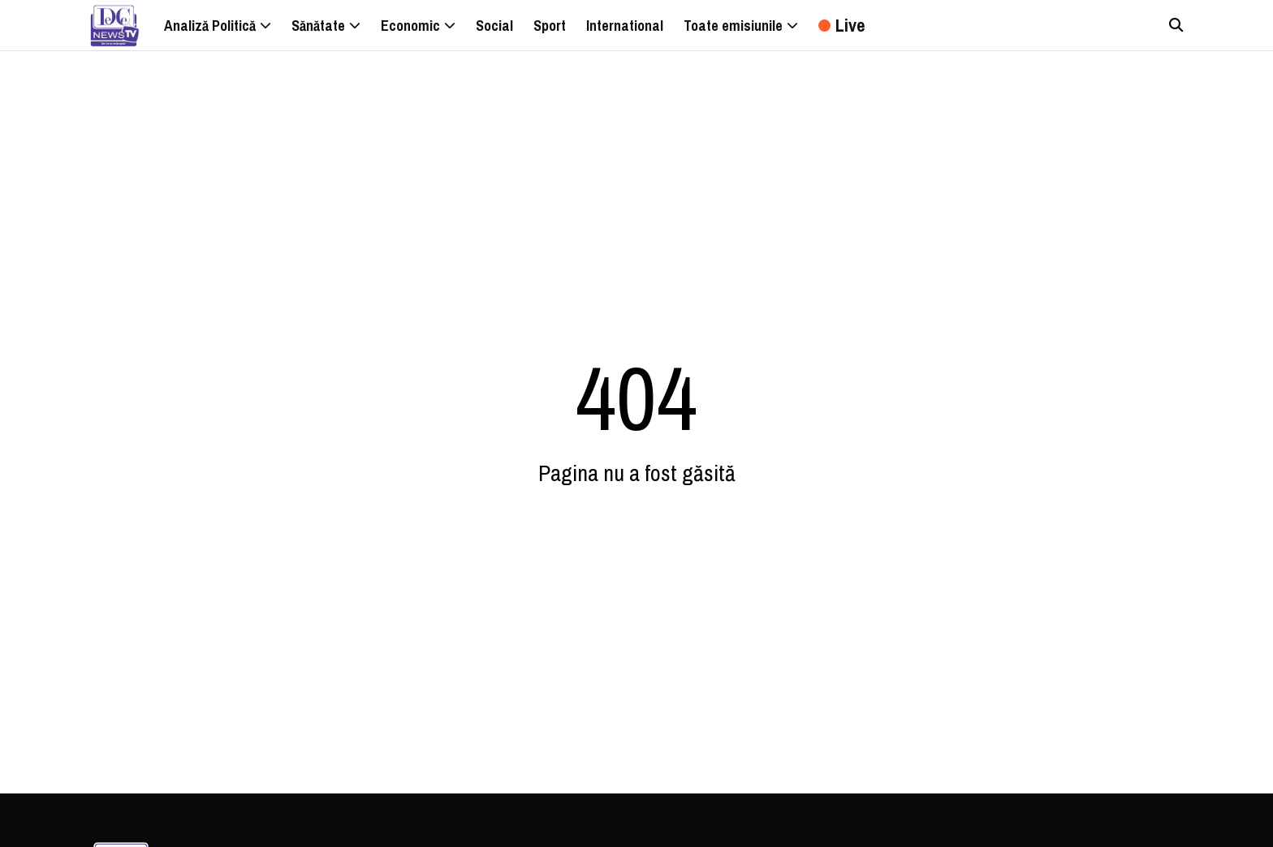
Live (841, 25)
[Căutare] (1176, 25)
